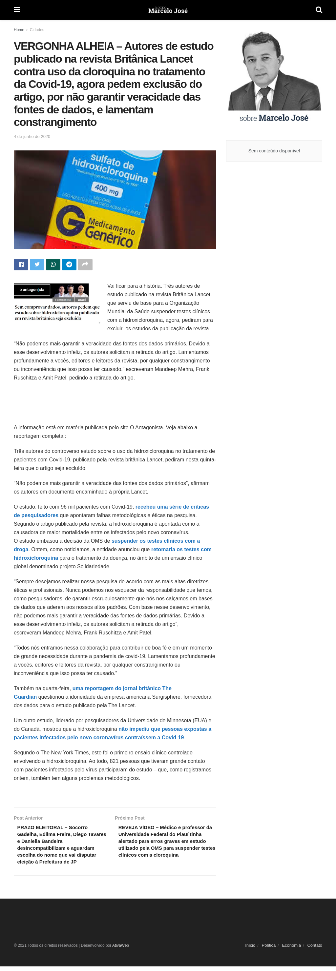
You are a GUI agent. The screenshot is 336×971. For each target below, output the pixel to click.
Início (250, 949)
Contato (314, 949)
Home (19, 30)
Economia (291, 949)
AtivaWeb (120, 950)
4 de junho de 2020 (32, 136)
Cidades (37, 30)
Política (269, 949)
